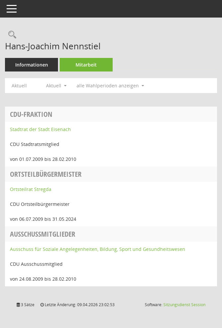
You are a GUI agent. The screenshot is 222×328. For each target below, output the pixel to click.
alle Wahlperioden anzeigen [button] (110, 85)
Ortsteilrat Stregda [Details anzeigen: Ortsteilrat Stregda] (30, 189)
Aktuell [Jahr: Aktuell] (19, 85)
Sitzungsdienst (184, 304)
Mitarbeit (86, 65)
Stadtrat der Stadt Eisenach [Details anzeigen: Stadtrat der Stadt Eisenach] (40, 129)
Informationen (31, 65)
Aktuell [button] (56, 85)
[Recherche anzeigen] (10, 34)
